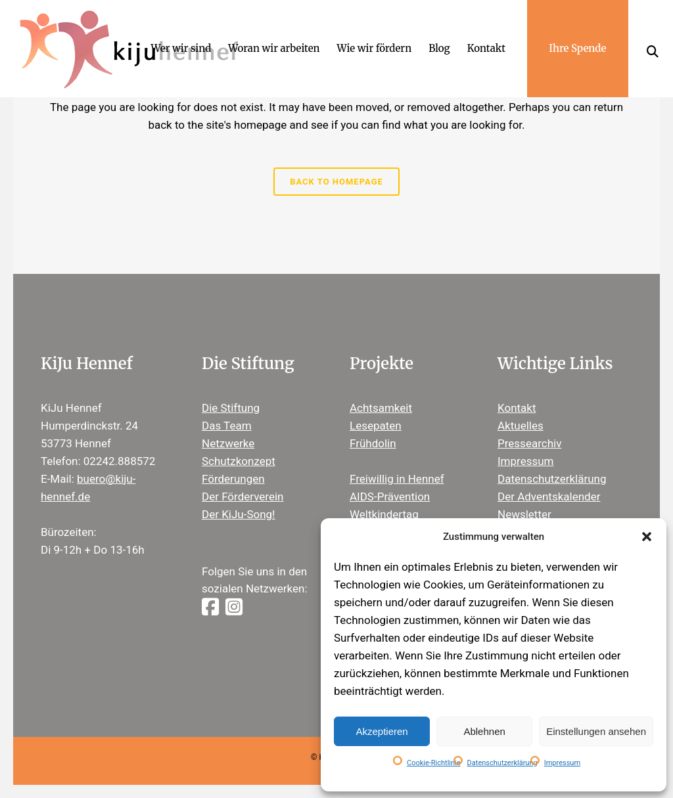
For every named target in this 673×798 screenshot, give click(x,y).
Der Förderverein (242, 496)
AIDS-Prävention (390, 496)
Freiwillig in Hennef (397, 478)
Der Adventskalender (549, 496)
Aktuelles (521, 425)
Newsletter (524, 514)
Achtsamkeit (381, 407)
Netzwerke (228, 443)
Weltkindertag (384, 514)
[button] (646, 536)
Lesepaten (376, 425)
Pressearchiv (529, 443)
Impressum (562, 763)
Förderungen (233, 478)
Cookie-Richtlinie (434, 763)
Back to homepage (336, 182)
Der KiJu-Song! (238, 514)
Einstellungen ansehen (596, 731)
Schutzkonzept (238, 461)
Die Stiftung (231, 407)
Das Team (227, 425)
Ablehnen (484, 731)
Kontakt (517, 407)
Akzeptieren (381, 731)
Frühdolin (373, 443)
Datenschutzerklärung (502, 763)
